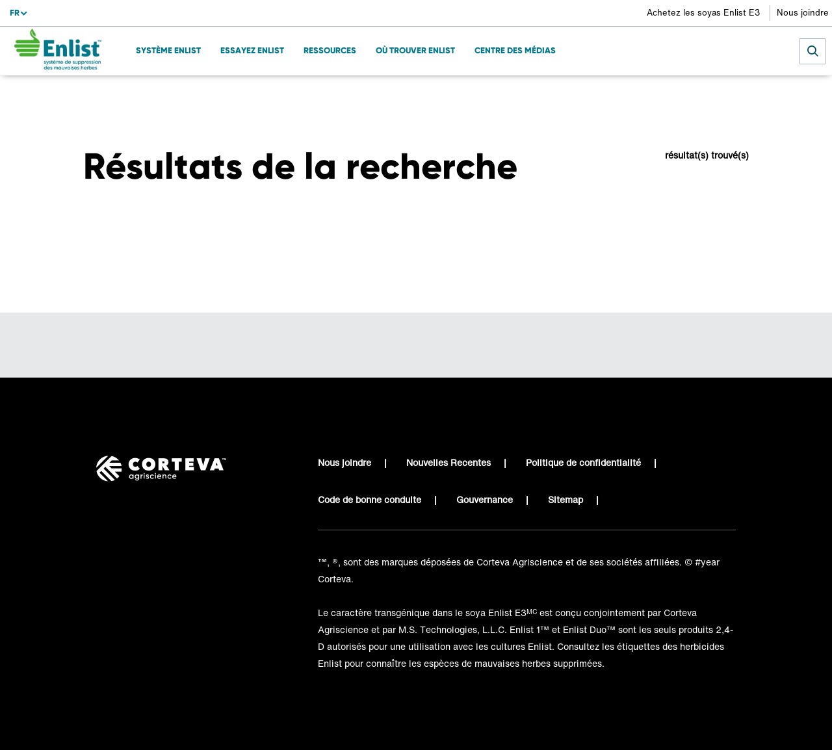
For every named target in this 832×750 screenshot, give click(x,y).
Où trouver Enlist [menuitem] (415, 50)
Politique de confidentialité (583, 462)
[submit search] (813, 51)
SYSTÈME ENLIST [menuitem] (168, 50)
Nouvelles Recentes (448, 462)
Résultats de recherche (182, 94)
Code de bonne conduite (369, 499)
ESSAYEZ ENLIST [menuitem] (252, 50)
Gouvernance (484, 499)
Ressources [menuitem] (330, 50)
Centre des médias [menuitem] (515, 50)
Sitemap (565, 499)
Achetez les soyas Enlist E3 (703, 12)
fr (15, 12)
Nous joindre (803, 12)
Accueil (99, 94)
